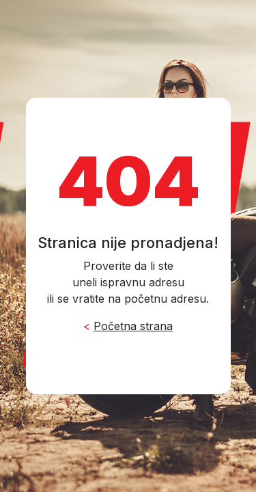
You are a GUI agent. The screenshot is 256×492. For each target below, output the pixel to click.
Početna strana (133, 326)
